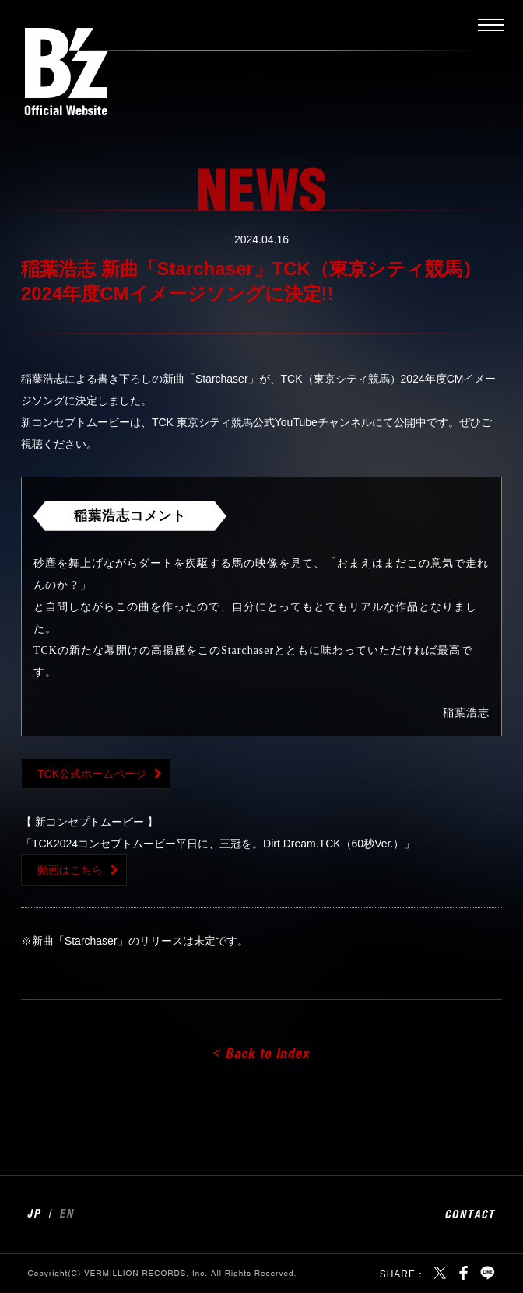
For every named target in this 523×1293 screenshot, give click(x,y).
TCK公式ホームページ (91, 773)
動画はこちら (70, 870)
